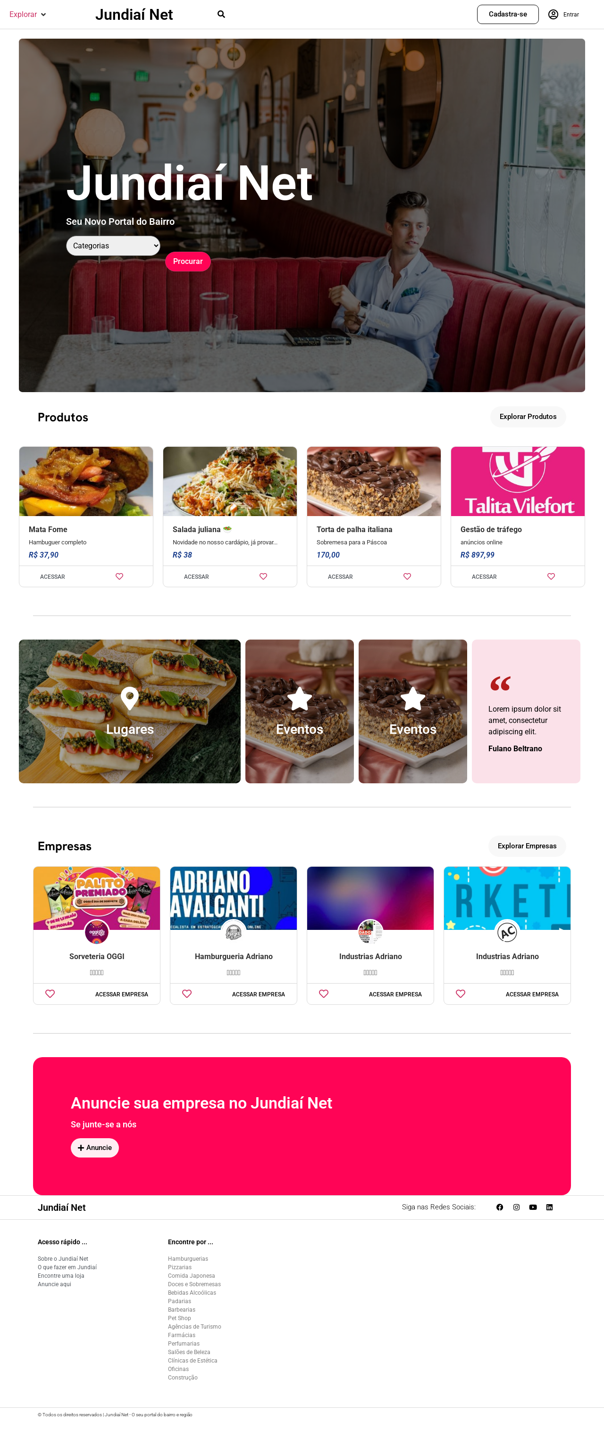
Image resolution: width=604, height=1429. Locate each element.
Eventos (299, 729)
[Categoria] (113, 246)
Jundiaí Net (134, 15)
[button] (28, 15)
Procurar (188, 261)
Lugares (130, 729)
